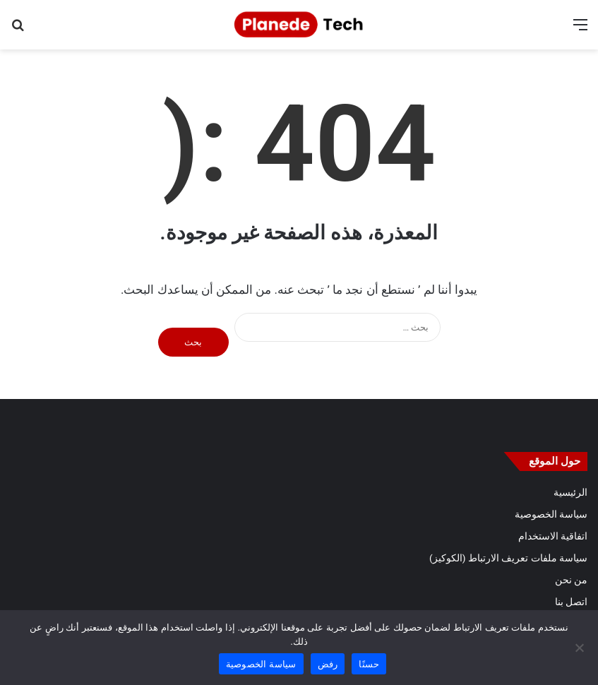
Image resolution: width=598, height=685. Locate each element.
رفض (328, 664)
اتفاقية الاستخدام (552, 536)
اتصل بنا (571, 601)
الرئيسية (570, 492)
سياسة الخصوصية (551, 514)
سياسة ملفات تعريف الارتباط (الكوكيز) (508, 558)
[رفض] (580, 648)
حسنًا (369, 664)
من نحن (571, 579)
